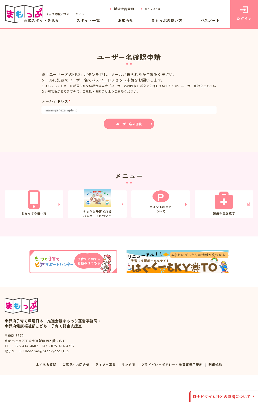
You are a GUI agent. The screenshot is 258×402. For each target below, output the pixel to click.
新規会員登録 (118, 8)
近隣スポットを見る (84, 20)
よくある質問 (37, 391)
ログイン (244, 13)
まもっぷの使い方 (181, 20)
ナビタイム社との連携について (224, 396)
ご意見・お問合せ (95, 91)
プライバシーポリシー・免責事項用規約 (176, 391)
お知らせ (150, 20)
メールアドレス (55, 101)
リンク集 (128, 391)
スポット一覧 (122, 20)
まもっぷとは (150, 8)
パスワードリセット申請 (113, 80)
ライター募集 (102, 391)
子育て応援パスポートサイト (48, 14)
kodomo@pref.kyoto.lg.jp (47, 378)
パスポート (215, 20)
